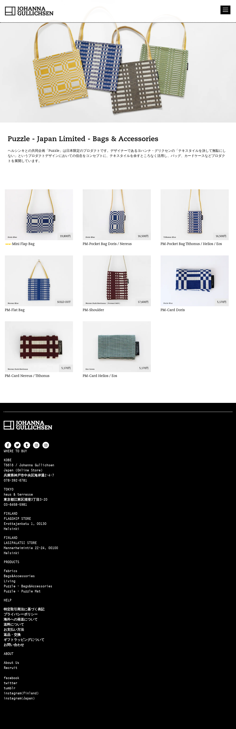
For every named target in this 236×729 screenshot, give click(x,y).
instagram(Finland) (21, 693)
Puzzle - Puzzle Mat (22, 591)
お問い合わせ (14, 645)
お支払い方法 (14, 629)
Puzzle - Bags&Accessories (28, 586)
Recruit (10, 668)
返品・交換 (12, 634)
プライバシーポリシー (21, 614)
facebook (11, 678)
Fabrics (10, 571)
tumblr (9, 688)
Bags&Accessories (19, 576)
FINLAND (10, 513)
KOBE (7, 460)
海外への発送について (21, 619)
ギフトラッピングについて (24, 639)
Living (9, 581)
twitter (10, 683)
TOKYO (8, 489)
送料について (14, 624)
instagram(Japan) (19, 698)
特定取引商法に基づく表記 (24, 609)
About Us (11, 662)
